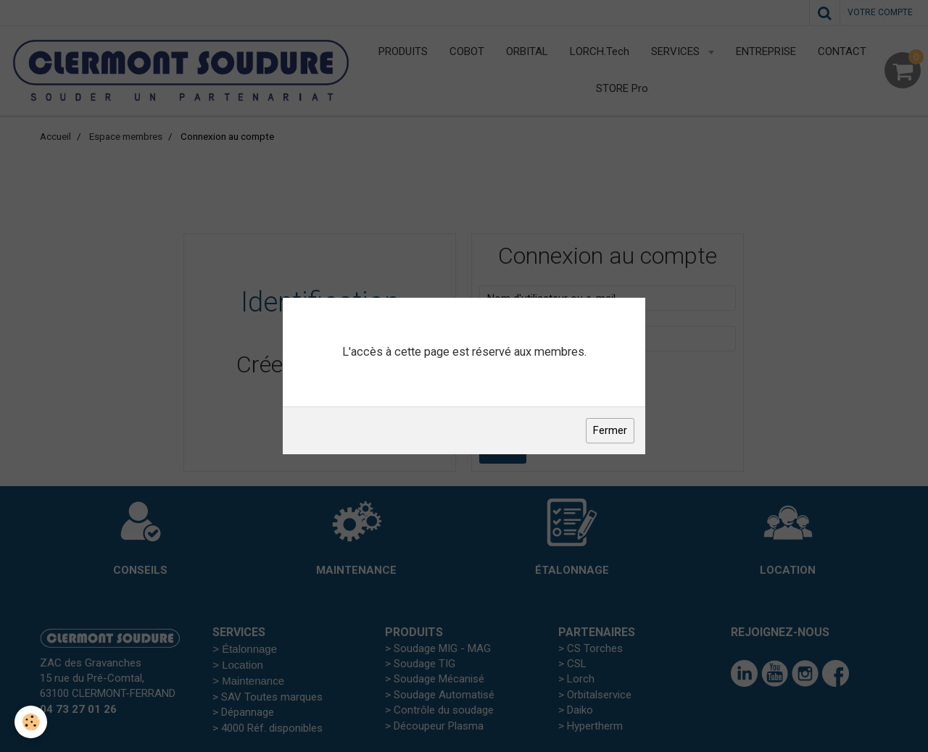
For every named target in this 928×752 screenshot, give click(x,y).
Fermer (610, 430)
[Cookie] (30, 722)
